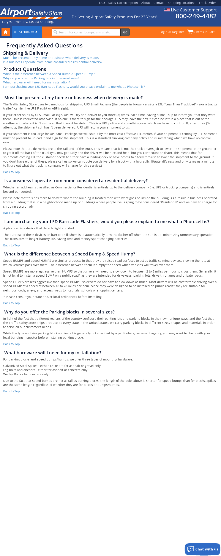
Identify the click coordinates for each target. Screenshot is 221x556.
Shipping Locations (181, 3)
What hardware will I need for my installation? (36, 82)
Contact (158, 3)
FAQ (102, 3)
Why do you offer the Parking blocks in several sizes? (41, 78)
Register (178, 32)
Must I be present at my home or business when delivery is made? (51, 58)
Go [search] (125, 32)
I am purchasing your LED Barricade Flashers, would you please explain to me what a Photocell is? (74, 87)
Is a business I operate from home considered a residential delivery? (52, 62)
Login (163, 32)
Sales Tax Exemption (123, 3)
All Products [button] (26, 32)
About (145, 3)
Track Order (207, 3)
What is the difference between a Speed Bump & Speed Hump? (49, 74)
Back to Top (11, 172)
